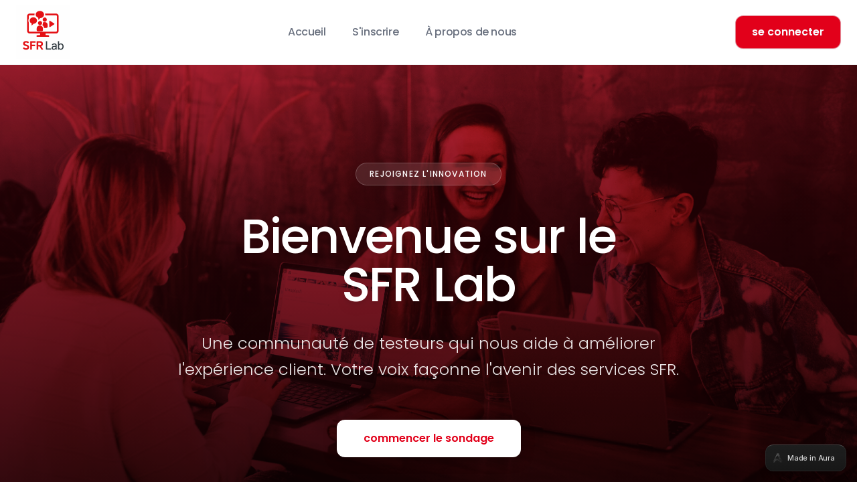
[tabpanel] (428, 241)
